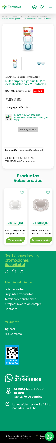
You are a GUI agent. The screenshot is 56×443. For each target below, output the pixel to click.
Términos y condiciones (20, 299)
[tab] (11, 150)
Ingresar (10, 329)
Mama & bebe (33, 77)
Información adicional (31, 150)
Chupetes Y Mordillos (37, 17)
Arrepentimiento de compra (23, 304)
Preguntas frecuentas (19, 294)
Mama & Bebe (18, 17)
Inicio (4, 17)
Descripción (10, 150)
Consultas (28, 378)
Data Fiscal (12, 355)
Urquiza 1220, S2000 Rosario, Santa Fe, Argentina (29, 393)
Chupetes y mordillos (16, 77)
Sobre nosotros (15, 289)
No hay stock (28, 129)
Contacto (11, 309)
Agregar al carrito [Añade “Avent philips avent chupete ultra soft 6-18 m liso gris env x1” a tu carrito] (41, 240)
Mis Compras (13, 334)
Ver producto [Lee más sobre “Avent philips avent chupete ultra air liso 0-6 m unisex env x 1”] (15, 240)
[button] (18, 107)
